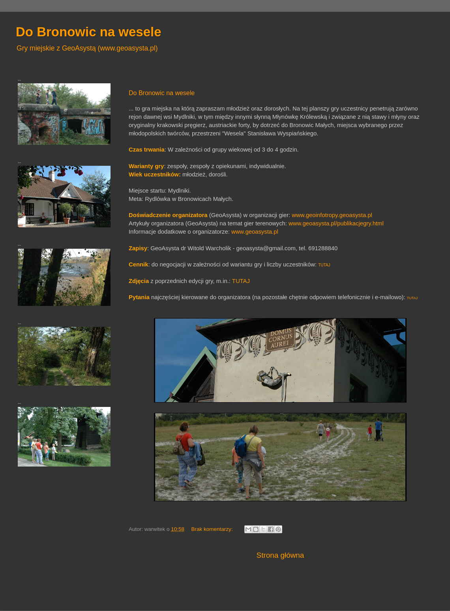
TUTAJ (324, 265)
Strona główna (280, 555)
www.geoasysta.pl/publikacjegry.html (336, 223)
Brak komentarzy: (212, 529)
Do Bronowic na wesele (162, 93)
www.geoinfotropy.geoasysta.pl (332, 215)
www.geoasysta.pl (254, 232)
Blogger (256, 595)
